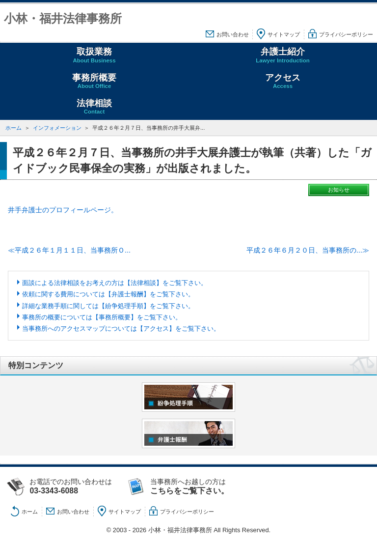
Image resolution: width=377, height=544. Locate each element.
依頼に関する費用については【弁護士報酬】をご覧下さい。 (108, 294)
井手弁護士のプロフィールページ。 (63, 210)
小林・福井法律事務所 (63, 18)
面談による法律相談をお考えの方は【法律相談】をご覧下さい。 (114, 282)
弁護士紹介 (283, 55)
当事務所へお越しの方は (199, 486)
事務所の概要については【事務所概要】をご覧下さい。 (102, 317)
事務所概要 (94, 81)
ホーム (13, 128)
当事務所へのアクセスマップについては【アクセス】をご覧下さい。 (121, 328)
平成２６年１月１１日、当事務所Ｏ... (73, 250)
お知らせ (339, 190)
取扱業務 (94, 55)
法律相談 (94, 106)
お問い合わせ (232, 34)
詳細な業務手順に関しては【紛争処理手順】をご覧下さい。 (108, 306)
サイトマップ (284, 34)
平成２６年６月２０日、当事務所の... (304, 250)
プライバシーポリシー (346, 34)
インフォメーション (57, 128)
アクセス (283, 81)
